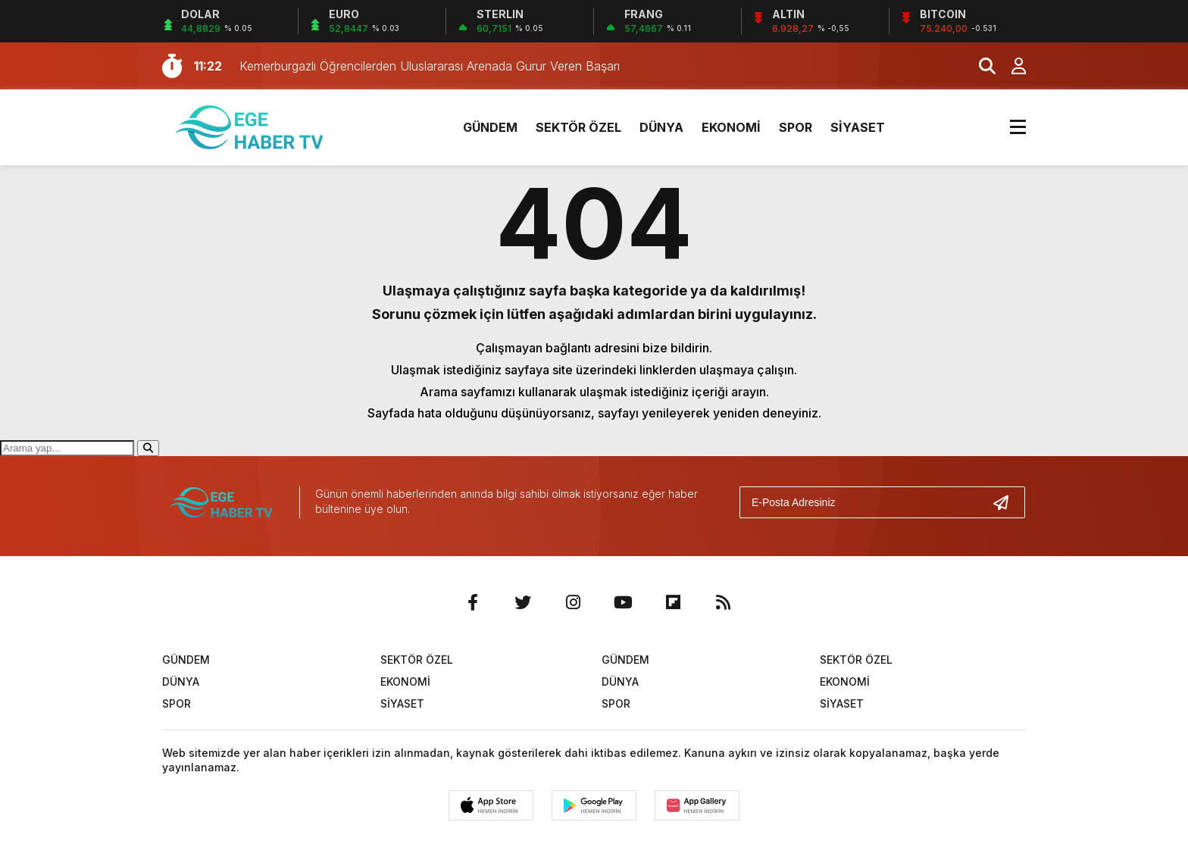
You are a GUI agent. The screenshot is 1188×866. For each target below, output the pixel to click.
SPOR (795, 127)
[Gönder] (1007, 502)
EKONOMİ (731, 127)
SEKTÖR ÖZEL (578, 127)
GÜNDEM (490, 127)
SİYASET (857, 127)
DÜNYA (661, 127)
